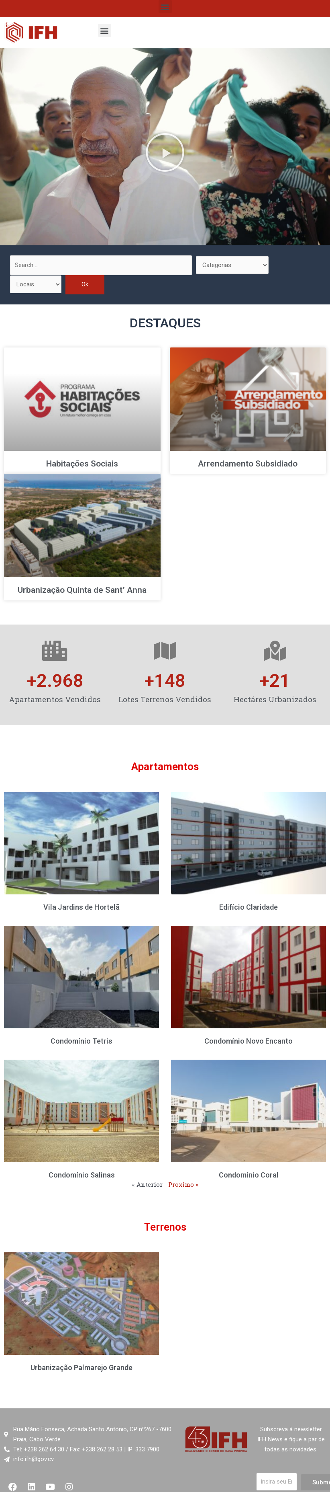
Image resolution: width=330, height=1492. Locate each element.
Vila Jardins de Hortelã (81, 907)
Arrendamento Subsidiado (247, 464)
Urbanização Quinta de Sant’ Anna (82, 590)
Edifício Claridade (248, 907)
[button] (165, 6)
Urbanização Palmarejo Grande (81, 1367)
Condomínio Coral (249, 1175)
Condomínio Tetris (81, 1041)
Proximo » (183, 1184)
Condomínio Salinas (82, 1175)
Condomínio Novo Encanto (248, 1041)
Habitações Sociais (82, 464)
